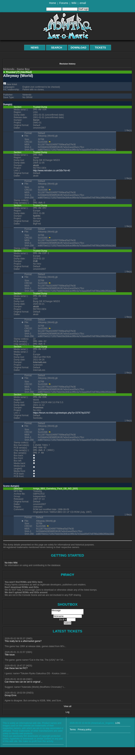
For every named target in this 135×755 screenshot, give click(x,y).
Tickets (100, 47)
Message (67, 619)
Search (56, 47)
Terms (73, 737)
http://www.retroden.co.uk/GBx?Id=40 (51, 171)
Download (78, 47)
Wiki (73, 2)
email (83, 2)
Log (67, 720)
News (35, 47)
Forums (63, 2)
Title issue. (10, 662)
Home (52, 2)
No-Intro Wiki (11, 570)
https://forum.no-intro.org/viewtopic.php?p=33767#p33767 (61, 419)
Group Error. (11, 703)
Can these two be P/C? (16, 676)
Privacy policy (84, 737)
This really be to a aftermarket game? (23, 649)
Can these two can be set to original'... (23, 689)
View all (67, 714)
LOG (117, 731)
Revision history (67, 64)
